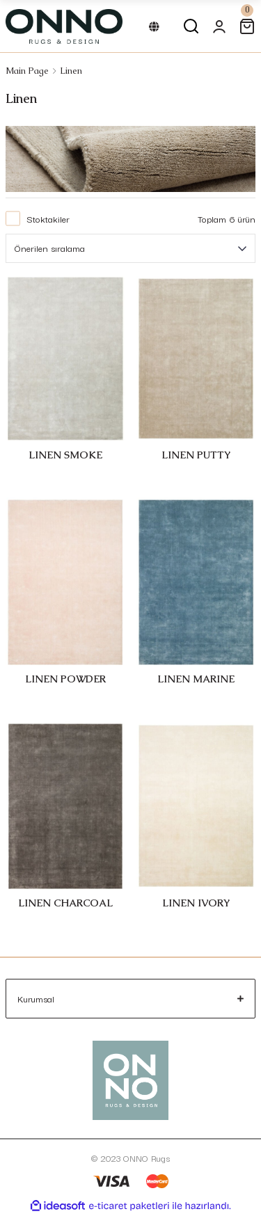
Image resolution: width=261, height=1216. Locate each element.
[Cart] (247, 26)
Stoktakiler (48, 218)
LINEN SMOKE (65, 455)
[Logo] (64, 26)
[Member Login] (219, 26)
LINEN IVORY (196, 903)
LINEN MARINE (196, 679)
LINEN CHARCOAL (65, 903)
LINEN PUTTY (195, 455)
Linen (71, 71)
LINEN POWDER (65, 679)
